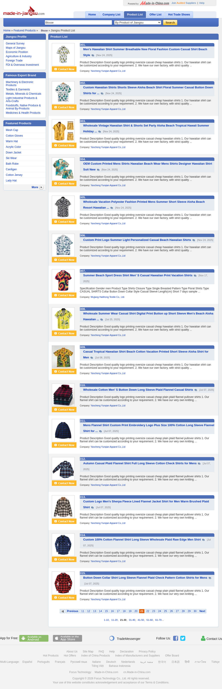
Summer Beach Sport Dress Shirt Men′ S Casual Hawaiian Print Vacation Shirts (137, 275)
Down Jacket (13, 152)
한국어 (162, 661)
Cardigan (11, 169)
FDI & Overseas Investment (22, 64)
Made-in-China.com (106, 672)
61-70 (158, 620)
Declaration (127, 651)
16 (112, 611)
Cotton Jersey (14, 175)
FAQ (101, 651)
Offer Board (172, 655)
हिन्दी (187, 661)
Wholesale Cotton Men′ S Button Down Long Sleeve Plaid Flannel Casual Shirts (138, 389)
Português (43, 661)
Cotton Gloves (14, 135)
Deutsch (111, 661)
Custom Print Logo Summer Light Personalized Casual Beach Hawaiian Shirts (137, 240)
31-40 (132, 620)
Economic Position (17, 52)
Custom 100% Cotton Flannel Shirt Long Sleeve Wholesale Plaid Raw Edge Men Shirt (142, 539)
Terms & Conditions (156, 682)
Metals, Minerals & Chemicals (23, 93)
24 (159, 611)
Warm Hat (12, 141)
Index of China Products (95, 655)
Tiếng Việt (97, 665)
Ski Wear (11, 158)
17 (118, 611)
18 (124, 611)
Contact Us (211, 638)
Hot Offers (70, 655)
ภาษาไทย (200, 661)
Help (202, 3)
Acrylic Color (13, 146)
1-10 (106, 620)
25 (165, 611)
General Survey (15, 43)
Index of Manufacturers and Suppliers (137, 655)
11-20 (114, 620)
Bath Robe (12, 163)
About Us (71, 651)
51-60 (149, 620)
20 (135, 611)
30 (195, 611)
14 (100, 611)
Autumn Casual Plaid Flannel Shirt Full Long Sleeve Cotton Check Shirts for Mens (140, 463)
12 (88, 611)
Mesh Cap (12, 130)
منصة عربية (146, 661)
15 (106, 611)
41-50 (141, 620)
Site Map (88, 651)
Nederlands (128, 661)
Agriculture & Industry (19, 56)
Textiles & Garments (18, 89)
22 (147, 611)
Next (202, 611)
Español (27, 661)
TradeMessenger (124, 638)
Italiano (96, 661)
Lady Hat (11, 180)
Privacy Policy (147, 651)
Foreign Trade (14, 60)
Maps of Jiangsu (15, 47)
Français (60, 661)
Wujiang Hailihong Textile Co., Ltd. (108, 297)
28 (183, 611)
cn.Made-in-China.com (136, 672)
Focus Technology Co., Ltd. (110, 678)
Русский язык (78, 661)
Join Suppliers (184, 3)
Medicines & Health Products (23, 112)
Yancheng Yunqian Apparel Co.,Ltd (108, 71)
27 (177, 611)
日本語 (176, 661)
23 (153, 611)
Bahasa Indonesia (120, 665)
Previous (72, 611)
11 (82, 611)
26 (171, 611)
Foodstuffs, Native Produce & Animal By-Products (23, 107)
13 (94, 611)
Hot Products (51, 655)
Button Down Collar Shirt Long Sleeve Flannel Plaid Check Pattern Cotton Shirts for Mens (145, 577)
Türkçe (215, 661)
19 (129, 611)
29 (189, 611)
